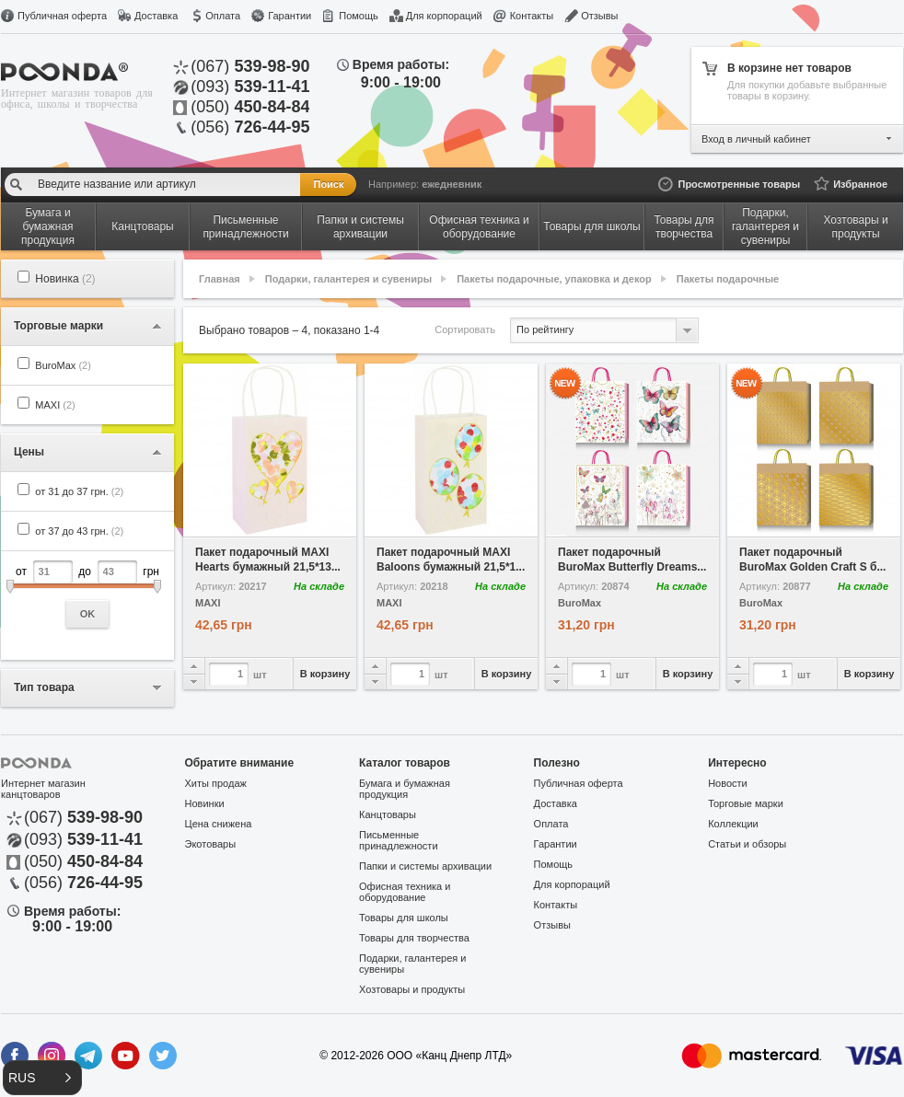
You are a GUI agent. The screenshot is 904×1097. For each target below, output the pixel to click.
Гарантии (289, 15)
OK (88, 613)
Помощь (358, 15)
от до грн (87, 594)
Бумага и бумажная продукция (404, 789)
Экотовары (211, 843)
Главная (219, 278)
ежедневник (451, 184)
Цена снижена (218, 823)
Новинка (65, 278)
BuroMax (63, 365)
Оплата (222, 15)
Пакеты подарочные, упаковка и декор (554, 278)
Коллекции (733, 823)
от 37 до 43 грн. (79, 531)
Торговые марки (745, 803)
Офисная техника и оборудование (404, 892)
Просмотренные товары (739, 184)
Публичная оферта (62, 15)
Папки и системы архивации (425, 866)
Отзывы (599, 15)
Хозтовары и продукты (412, 989)
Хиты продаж (216, 783)
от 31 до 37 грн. (79, 491)
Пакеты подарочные (728, 278)
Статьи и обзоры (747, 843)
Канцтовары (387, 814)
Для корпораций (444, 15)
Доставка (156, 15)
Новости (728, 783)
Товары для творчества (414, 937)
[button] (42, 1077)
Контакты (532, 15)
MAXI (55, 404)
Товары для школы (403, 917)
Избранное (860, 184)
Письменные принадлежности (398, 840)
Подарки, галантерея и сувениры (348, 278)
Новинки (205, 803)
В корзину (325, 673)
